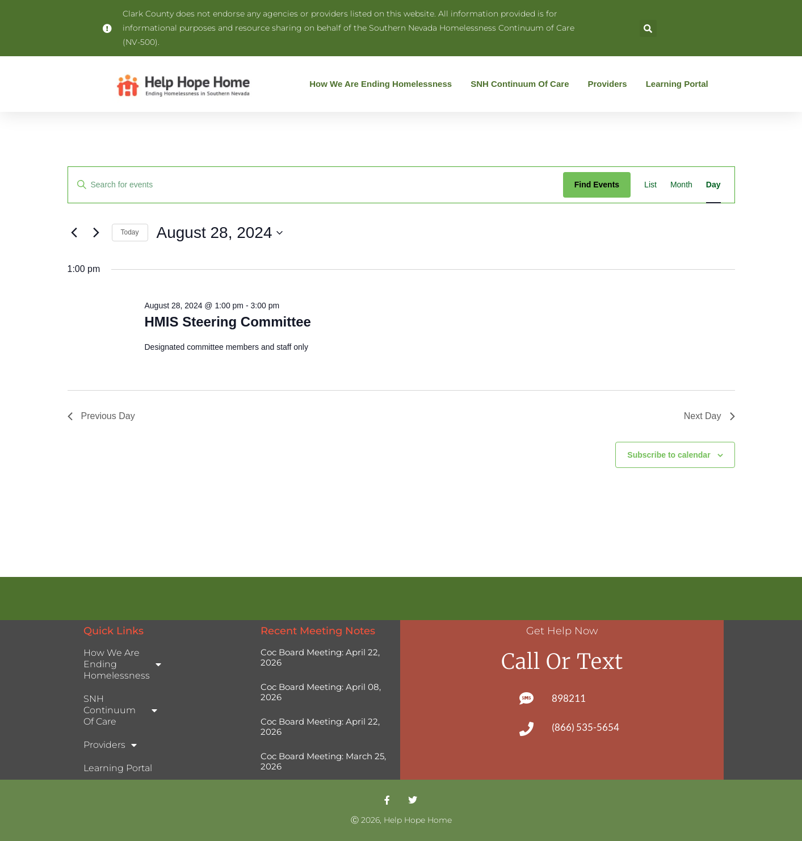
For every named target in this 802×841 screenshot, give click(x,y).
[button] (648, 28)
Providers (609, 84)
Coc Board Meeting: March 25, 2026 (323, 761)
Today (130, 232)
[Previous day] (74, 233)
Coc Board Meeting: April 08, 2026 (321, 691)
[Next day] (96, 233)
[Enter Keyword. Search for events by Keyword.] (315, 185)
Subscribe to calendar (668, 454)
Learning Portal (677, 84)
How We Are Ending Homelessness (383, 84)
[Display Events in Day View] (713, 185)
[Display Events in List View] (650, 185)
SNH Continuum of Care (522, 84)
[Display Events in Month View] (681, 185)
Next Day (709, 416)
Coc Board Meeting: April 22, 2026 (320, 657)
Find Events (596, 184)
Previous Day (101, 416)
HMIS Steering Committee (227, 321)
